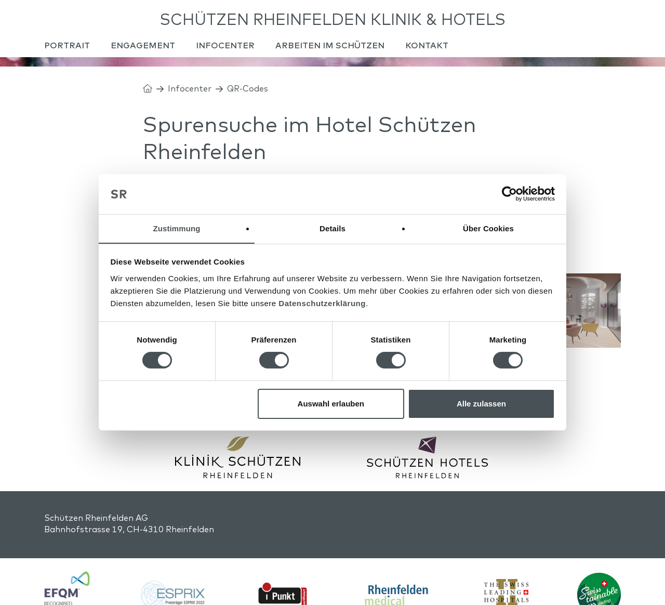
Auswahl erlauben (331, 403)
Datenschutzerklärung (322, 303)
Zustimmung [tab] (177, 227)
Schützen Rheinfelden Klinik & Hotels (333, 21)
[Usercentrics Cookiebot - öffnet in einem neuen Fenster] (509, 194)
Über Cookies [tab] (488, 227)
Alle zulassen (481, 403)
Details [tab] (332, 227)
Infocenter (189, 95)
